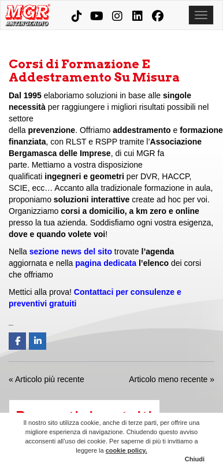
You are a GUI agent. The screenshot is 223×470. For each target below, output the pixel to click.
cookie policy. (126, 450)
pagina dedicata (105, 263)
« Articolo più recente (46, 379)
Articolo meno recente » (171, 379)
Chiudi (195, 459)
